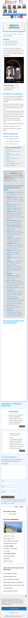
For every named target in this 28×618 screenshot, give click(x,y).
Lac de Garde (14, 248)
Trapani (9, 284)
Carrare (8, 296)
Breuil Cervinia (17, 307)
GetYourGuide (13, 180)
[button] (26, 596)
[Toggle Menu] (24, 14)
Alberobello (9, 268)
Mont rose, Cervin (8, 561)
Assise (8, 259)
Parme (8, 222)
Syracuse (22, 282)
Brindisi (20, 268)
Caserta (9, 218)
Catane (18, 280)
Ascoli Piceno (16, 252)
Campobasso (10, 256)
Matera (15, 204)
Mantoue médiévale (10, 162)
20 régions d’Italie (11, 34)
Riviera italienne (15, 241)
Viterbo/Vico (10, 236)
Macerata (9, 252)
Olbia (13, 277)
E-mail (3, 486)
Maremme (14, 296)
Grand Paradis (10, 309)
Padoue (8, 312)
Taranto (15, 268)
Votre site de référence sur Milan (11, 579)
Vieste (8, 271)
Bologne (19, 220)
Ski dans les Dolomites (9, 556)
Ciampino (9, 232)
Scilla (19, 210)
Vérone (18, 310)
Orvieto (19, 257)
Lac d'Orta (13, 195)
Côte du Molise (15, 254)
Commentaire (5, 463)
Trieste (8, 227)
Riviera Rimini (7, 538)
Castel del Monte (11, 270)
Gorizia (8, 229)
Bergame (7, 156)
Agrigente (13, 280)
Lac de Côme (16, 247)
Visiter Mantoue (8, 89)
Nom (2, 481)
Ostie (18, 232)
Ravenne (18, 222)
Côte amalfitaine (8, 541)
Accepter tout (14, 608)
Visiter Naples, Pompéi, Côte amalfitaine (13, 582)
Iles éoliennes (11, 289)
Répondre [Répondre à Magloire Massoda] (22, 426)
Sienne (20, 291)
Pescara (15, 197)
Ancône (15, 250)
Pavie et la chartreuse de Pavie (12, 154)
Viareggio (18, 294)
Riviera (12, 536)
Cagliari (15, 275)
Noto (13, 282)
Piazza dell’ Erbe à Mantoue (11, 43)
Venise (13, 310)
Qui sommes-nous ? (18, 616)
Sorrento (9, 217)
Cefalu (17, 282)
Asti (8, 263)
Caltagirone (15, 286)
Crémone (14, 245)
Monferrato (19, 261)
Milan (15, 243)
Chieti (8, 199)
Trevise (18, 312)
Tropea (14, 210)
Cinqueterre (17, 240)
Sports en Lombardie (10, 165)
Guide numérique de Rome (9, 576)
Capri (13, 217)
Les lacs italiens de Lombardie (12, 163)
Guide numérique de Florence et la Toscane (13, 585)
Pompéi (20, 211)
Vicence (13, 312)
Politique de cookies (9, 616)
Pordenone (18, 227)
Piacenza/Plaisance (16, 224)
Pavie (19, 243)
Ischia (17, 217)
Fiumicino (18, 231)
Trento (19, 301)
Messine (16, 287)
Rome (13, 231)
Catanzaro (9, 210)
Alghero (18, 277)
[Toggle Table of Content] (16, 86)
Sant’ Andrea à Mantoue (10, 44)
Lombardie (19, 34)
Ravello (12, 215)
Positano (18, 215)
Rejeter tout (14, 612)
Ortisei (13, 303)
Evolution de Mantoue (9, 88)
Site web (3, 491)
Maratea (14, 206)
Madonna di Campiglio (18, 300)
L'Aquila (20, 197)
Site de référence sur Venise (10, 573)
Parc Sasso (14, 201)
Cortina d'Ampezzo (12, 301)
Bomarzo (17, 234)
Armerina (18, 284)
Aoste (16, 305)
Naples (15, 211)
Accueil (4, 34)
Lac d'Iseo (14, 194)
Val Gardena (19, 303)
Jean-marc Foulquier (14, 434)
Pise (8, 293)
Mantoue (20, 245)
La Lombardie (8, 149)
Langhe (11, 263)
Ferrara (13, 222)
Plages (14, 232)
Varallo (16, 263)
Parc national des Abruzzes (10, 543)
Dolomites (9, 300)
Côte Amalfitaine (18, 213)
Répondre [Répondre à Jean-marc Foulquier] (22, 450)
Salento (19, 266)
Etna (13, 284)
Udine (12, 227)
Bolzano (9, 303)
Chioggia (19, 314)
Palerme (9, 282)
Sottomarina (10, 316)
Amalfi (8, 215)
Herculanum (10, 213)
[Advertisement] (14, 362)
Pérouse (14, 257)
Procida (21, 217)
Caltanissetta (10, 287)
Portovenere (10, 240)
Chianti (13, 294)
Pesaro (19, 250)
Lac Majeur (18, 192)
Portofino (18, 238)
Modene (9, 224)
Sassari (13, 278)
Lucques (20, 293)
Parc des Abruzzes (15, 199)
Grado (12, 229)
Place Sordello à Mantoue (11, 41)
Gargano (18, 270)
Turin (14, 261)
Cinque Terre (7, 536)
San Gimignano (13, 293)
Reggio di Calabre (17, 208)
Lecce (14, 266)
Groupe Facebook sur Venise (10, 591)
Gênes (13, 238)
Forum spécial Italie (8, 588)
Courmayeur (10, 307)
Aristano (9, 278)
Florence (15, 291)
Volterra (9, 294)
